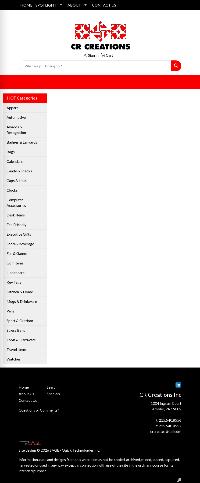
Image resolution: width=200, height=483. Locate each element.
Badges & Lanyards (22, 142)
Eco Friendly (16, 224)
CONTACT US (104, 5)
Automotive (16, 117)
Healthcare (16, 272)
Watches (14, 359)
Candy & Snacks (19, 171)
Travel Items (17, 349)
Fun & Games (17, 253)
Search (52, 387)
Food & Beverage (20, 244)
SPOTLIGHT (46, 5)
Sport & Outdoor (20, 320)
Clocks (12, 190)
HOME (26, 5)
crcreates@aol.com (165, 431)
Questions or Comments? (39, 410)
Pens (10, 311)
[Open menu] (190, 82)
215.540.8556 (170, 420)
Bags (11, 151)
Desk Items (16, 215)
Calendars (15, 161)
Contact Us (28, 400)
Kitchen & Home (20, 292)
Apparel (13, 107)
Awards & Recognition (16, 130)
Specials (53, 393)
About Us (26, 393)
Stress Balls (16, 330)
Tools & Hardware (21, 340)
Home (24, 387)
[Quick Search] (95, 65)
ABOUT (74, 5)
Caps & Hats (17, 180)
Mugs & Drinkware (22, 301)
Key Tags (14, 282)
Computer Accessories (16, 202)
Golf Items (15, 263)
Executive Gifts (19, 234)
